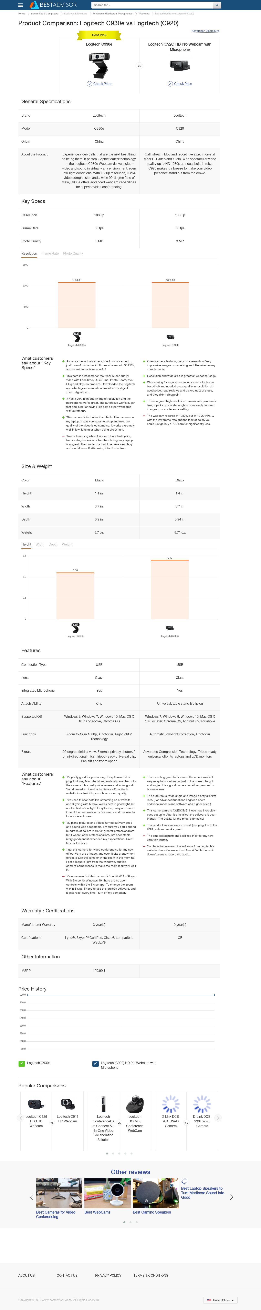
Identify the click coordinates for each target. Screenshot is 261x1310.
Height (26, 578)
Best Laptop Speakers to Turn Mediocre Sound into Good (202, 1226)
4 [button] (125, 1187)
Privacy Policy (108, 1275)
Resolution (29, 287)
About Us (26, 1275)
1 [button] (107, 1187)
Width (40, 578)
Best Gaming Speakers (152, 1246)
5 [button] (131, 1187)
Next (218, 1151)
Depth (53, 578)
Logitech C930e (39, 1096)
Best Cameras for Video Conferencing (55, 1248)
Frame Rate (50, 287)
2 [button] (113, 1187)
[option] (52, 1154)
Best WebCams (97, 1246)
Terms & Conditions (151, 1275)
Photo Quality (73, 287)
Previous (20, 1151)
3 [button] (119, 1187)
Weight (67, 578)
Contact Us (67, 1275)
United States (220, 1300)
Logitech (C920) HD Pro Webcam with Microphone (128, 1099)
